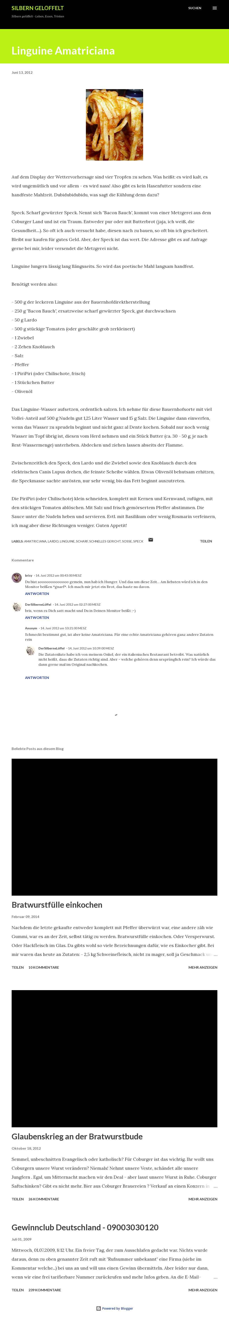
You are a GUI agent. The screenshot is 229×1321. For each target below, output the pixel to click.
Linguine (67, 541)
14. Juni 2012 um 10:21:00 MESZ (63, 628)
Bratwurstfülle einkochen (57, 904)
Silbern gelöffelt (38, 8)
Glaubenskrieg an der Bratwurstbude (77, 1136)
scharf (82, 541)
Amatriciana (35, 541)
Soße (127, 541)
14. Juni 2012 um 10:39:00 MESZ (91, 648)
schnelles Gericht (105, 541)
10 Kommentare (43, 967)
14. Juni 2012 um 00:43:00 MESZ (59, 575)
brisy (28, 575)
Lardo (53, 541)
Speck (138, 541)
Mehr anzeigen (203, 967)
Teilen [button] (206, 541)
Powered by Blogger (114, 1308)
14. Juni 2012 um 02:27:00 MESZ (78, 604)
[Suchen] (194, 8)
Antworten (37, 593)
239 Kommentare (44, 1290)
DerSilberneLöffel (38, 604)
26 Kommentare (43, 1199)
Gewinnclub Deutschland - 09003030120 (85, 1227)
